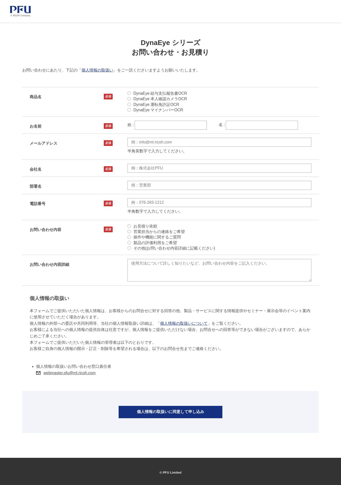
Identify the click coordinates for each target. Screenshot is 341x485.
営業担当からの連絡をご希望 (159, 232)
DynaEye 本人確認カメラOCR (160, 99)
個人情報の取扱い (97, 70)
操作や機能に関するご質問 (157, 237)
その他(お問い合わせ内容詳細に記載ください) (174, 248)
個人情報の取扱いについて (184, 323)
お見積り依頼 (145, 226)
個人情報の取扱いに (170, 412)
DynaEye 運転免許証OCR (156, 104)
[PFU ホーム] (20, 11)
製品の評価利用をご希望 (155, 243)
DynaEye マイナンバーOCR (158, 110)
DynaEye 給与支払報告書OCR (160, 93)
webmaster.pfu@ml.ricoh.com (69, 373)
